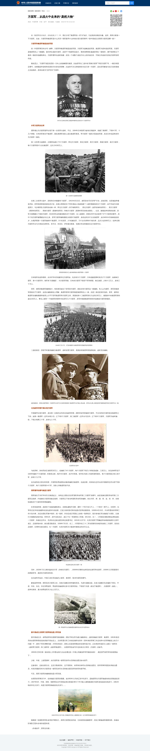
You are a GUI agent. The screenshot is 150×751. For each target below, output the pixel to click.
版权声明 (71, 740)
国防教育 (38, 11)
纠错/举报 (79, 740)
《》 (46, 35)
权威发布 (48, 3)
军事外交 (66, 3)
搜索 (131, 3)
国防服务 (75, 3)
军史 (43, 11)
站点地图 (62, 740)
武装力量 (57, 3)
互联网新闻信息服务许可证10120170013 (75, 743)
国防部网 (31, 11)
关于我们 (87, 740)
